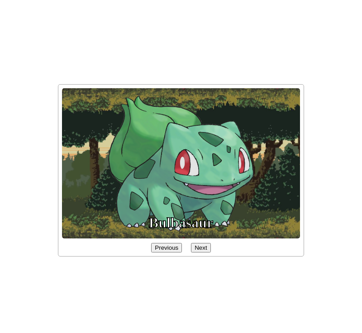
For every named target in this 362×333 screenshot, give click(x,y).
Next (201, 247)
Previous (166, 247)
